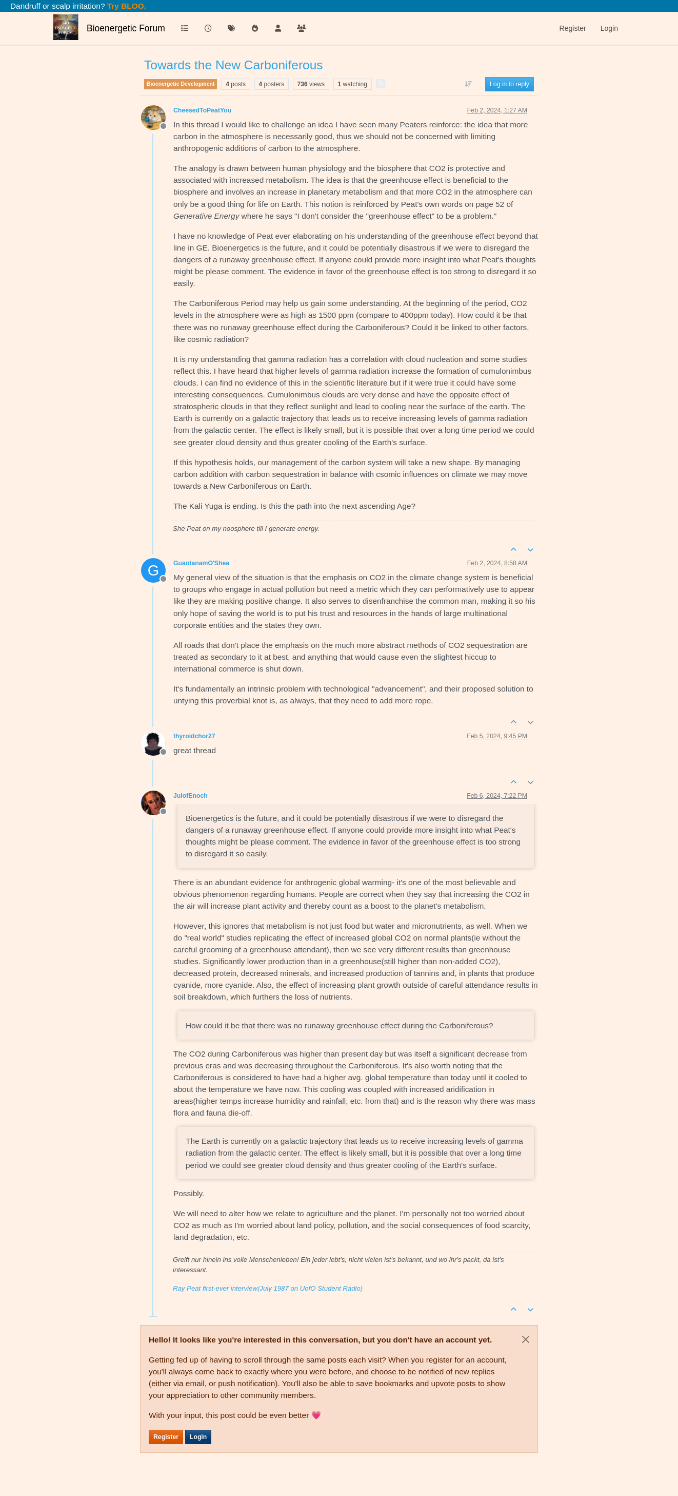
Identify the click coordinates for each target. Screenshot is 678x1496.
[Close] (525, 1339)
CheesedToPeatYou (202, 110)
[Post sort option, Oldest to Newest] (468, 84)
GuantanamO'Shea (201, 563)
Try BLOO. (125, 6)
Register (165, 1437)
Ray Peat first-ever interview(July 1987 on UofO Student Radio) (268, 1288)
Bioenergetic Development (180, 84)
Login (198, 1437)
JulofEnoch (190, 795)
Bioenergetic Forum (126, 28)
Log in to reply (509, 84)
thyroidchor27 (194, 736)
